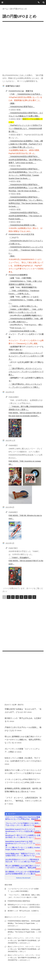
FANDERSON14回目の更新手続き (19, 901)
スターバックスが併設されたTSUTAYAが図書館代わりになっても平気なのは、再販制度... (22, 818)
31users (37, 826)
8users (38, 856)
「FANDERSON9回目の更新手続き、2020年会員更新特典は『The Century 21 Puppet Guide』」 (25, 215)
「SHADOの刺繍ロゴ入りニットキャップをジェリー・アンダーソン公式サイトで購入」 (26, 356)
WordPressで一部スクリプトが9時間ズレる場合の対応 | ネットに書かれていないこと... (22, 836)
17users (37, 832)
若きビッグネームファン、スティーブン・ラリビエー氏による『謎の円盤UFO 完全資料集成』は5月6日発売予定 (24, 940)
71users (37, 820)
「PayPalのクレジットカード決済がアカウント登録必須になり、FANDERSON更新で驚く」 (25, 128)
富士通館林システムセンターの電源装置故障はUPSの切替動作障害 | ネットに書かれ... (22, 873)
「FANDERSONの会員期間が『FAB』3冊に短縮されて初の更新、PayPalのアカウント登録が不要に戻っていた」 (26, 144)
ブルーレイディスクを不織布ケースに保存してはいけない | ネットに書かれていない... (22, 824)
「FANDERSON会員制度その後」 (23, 225)
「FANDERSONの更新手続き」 (22, 107)
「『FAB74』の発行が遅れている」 (23, 306)
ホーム (5, 9)
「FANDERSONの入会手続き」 (29, 94)
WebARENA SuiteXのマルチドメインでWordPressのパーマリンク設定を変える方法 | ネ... (22, 830)
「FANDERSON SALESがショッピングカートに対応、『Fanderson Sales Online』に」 (26, 250)
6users (38, 869)
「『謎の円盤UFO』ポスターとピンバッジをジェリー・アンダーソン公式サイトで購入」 (26, 371)
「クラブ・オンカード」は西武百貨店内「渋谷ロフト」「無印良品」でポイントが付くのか (23, 801)
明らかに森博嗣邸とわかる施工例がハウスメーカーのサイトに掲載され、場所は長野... (22, 867)
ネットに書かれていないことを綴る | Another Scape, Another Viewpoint (22, 848)
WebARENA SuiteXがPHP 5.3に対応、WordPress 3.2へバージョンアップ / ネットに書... (22, 843)
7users (38, 863)
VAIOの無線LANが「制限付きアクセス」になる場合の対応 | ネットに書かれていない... (22, 855)
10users (37, 838)
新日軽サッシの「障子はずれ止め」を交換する (23, 911)
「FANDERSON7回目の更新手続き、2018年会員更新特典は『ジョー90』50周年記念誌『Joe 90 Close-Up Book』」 (26, 188)
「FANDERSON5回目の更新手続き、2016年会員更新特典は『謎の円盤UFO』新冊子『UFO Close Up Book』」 (25, 159)
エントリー (10, 814)
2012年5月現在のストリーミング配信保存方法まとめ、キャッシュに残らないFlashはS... (22, 860)
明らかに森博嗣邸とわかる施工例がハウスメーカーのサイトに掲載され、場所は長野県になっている (23, 739)
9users (38, 844)
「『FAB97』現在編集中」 (20, 557)
